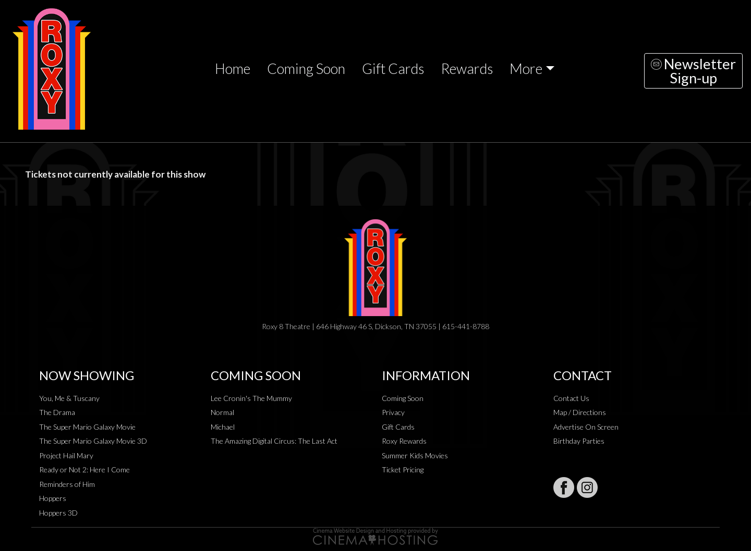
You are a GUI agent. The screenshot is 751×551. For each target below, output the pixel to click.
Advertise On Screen (586, 426)
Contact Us (571, 398)
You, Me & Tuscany (69, 398)
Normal (222, 412)
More (526, 68)
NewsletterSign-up (693, 70)
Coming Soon (306, 68)
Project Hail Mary (66, 455)
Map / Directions (579, 412)
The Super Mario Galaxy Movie (87, 426)
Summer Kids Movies (415, 455)
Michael (223, 426)
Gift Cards (393, 68)
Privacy (393, 412)
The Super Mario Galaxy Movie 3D (93, 440)
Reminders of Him (67, 484)
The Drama (57, 412)
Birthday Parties (578, 440)
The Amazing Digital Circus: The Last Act (274, 440)
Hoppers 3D (58, 512)
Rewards (467, 68)
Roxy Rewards (404, 440)
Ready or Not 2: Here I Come (84, 469)
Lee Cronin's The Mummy (251, 398)
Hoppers (52, 498)
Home (232, 68)
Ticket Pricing (402, 469)
